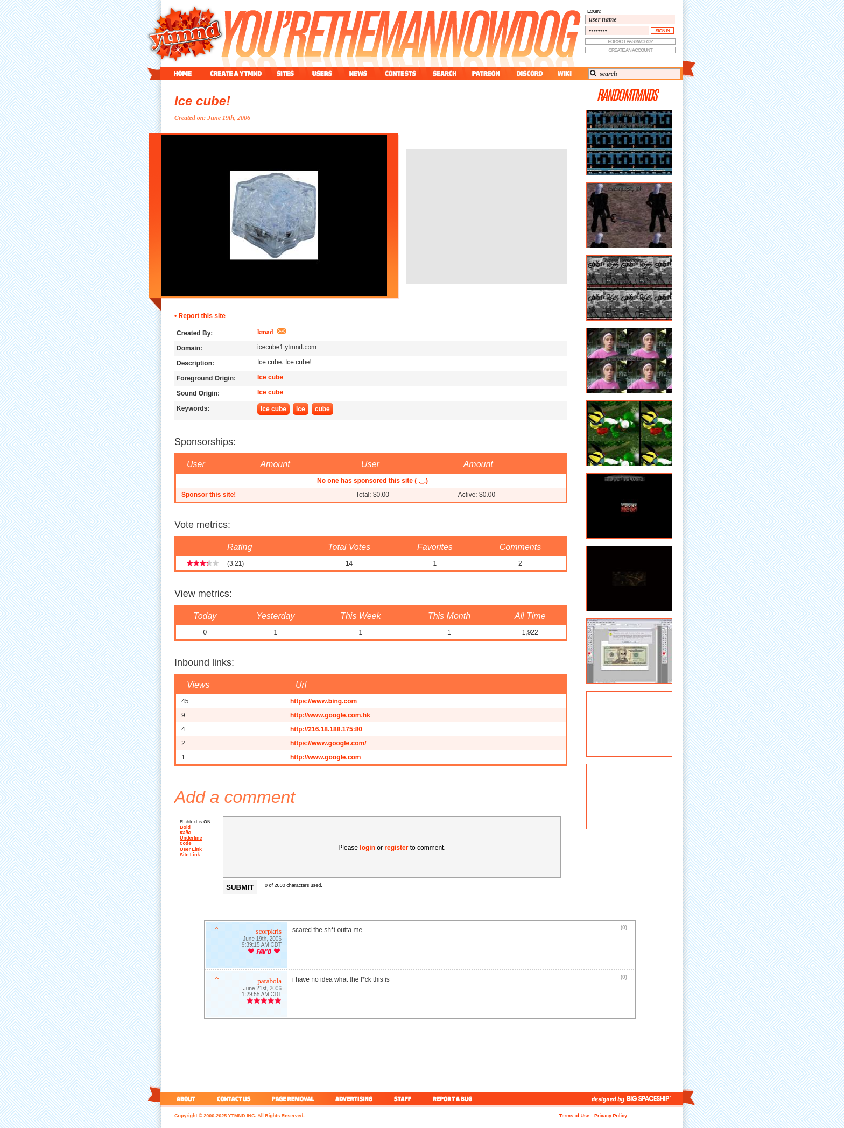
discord (528, 73)
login (367, 847)
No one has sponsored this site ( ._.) (372, 480)
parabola (269, 982)
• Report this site (200, 316)
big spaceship (654, 1098)
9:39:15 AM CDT (262, 946)
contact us (233, 1098)
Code (186, 844)
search (444, 73)
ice (300, 409)
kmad (265, 332)
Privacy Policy (610, 1115)
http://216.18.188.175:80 (326, 729)
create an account (630, 50)
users (322, 73)
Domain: (189, 348)
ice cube (273, 409)
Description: (195, 363)
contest (400, 73)
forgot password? (630, 41)
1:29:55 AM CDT (262, 995)
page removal (292, 1098)
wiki (564, 73)
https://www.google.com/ (328, 743)
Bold (185, 827)
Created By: (195, 333)
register (396, 847)
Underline (191, 838)
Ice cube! (202, 101)
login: (594, 11)
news (358, 73)
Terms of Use (574, 1115)
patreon (486, 73)
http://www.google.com (325, 757)
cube (322, 409)
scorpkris (269, 932)
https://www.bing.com (323, 701)
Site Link (190, 855)
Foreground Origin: (206, 378)
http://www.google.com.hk (330, 715)
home (182, 73)
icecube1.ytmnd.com (286, 347)
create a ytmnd (235, 73)
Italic (185, 832)
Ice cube (270, 377)
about (184, 1098)
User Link (191, 850)
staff (403, 1098)
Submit (240, 887)
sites (285, 73)
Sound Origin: (198, 393)
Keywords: (193, 408)
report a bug (454, 1098)
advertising (354, 1098)
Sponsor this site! (208, 494)
